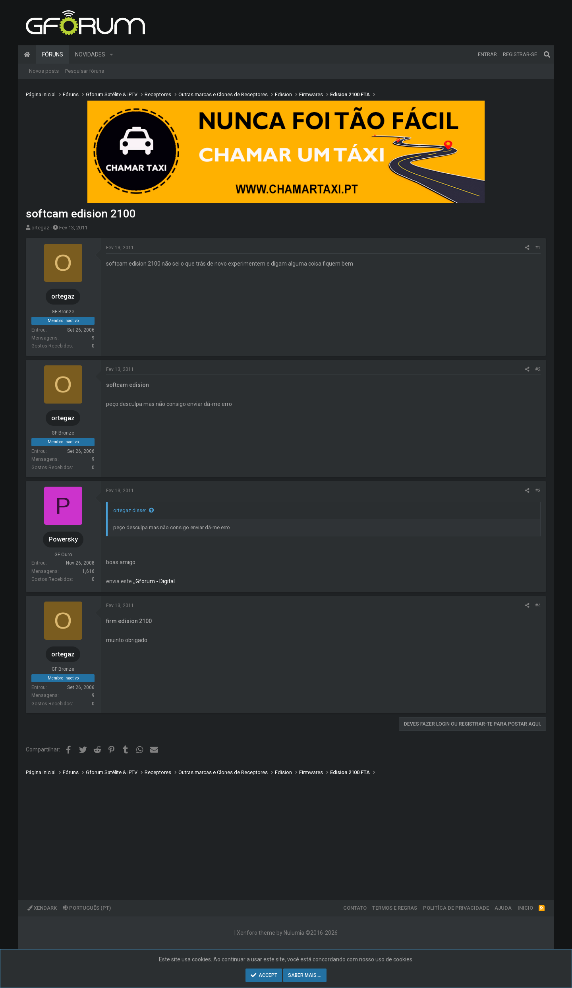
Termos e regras (394, 908)
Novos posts (44, 71)
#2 (538, 369)
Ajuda (503, 908)
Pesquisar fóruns (84, 71)
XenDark (42, 908)
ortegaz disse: (129, 510)
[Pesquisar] (547, 54)
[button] (111, 54)
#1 (538, 247)
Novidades (90, 54)
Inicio (525, 908)
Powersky (63, 539)
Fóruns (52, 54)
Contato (355, 908)
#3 (538, 490)
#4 (538, 605)
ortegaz (40, 228)
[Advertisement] (264, 832)
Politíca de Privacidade (456, 908)
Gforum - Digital (155, 581)
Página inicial (27, 54)
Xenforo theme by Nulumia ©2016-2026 (287, 933)
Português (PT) (87, 908)
